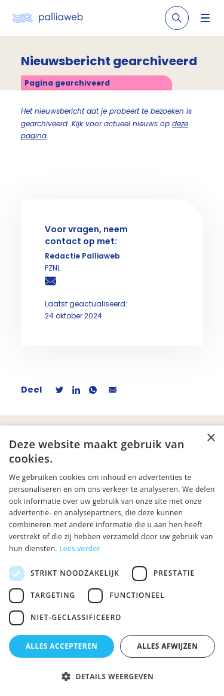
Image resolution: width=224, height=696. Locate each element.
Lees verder (79, 548)
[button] (112, 676)
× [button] (210, 438)
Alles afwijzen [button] (167, 646)
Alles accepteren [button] (62, 646)
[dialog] (112, 560)
